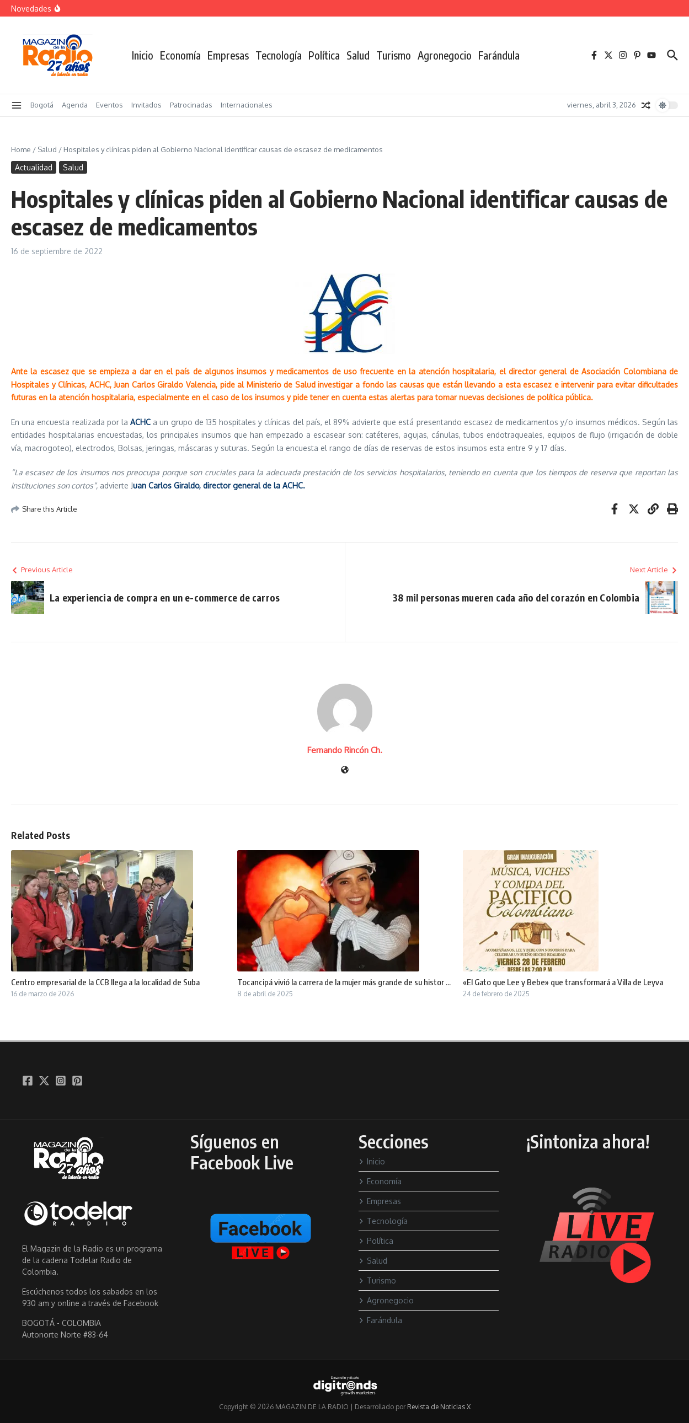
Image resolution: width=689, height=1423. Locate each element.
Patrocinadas (191, 104)
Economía (180, 55)
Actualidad (33, 167)
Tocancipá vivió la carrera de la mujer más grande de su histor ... (344, 982)
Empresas (228, 55)
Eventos (109, 104)
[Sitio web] (345, 770)
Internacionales (247, 104)
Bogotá (42, 104)
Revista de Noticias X (439, 1407)
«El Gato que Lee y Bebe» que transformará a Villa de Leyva (563, 982)
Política (324, 55)
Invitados (146, 104)
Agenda (75, 104)
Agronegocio (445, 55)
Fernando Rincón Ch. (344, 750)
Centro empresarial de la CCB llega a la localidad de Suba (105, 982)
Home (21, 149)
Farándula (499, 55)
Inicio (142, 55)
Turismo (393, 55)
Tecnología (278, 55)
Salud (358, 55)
